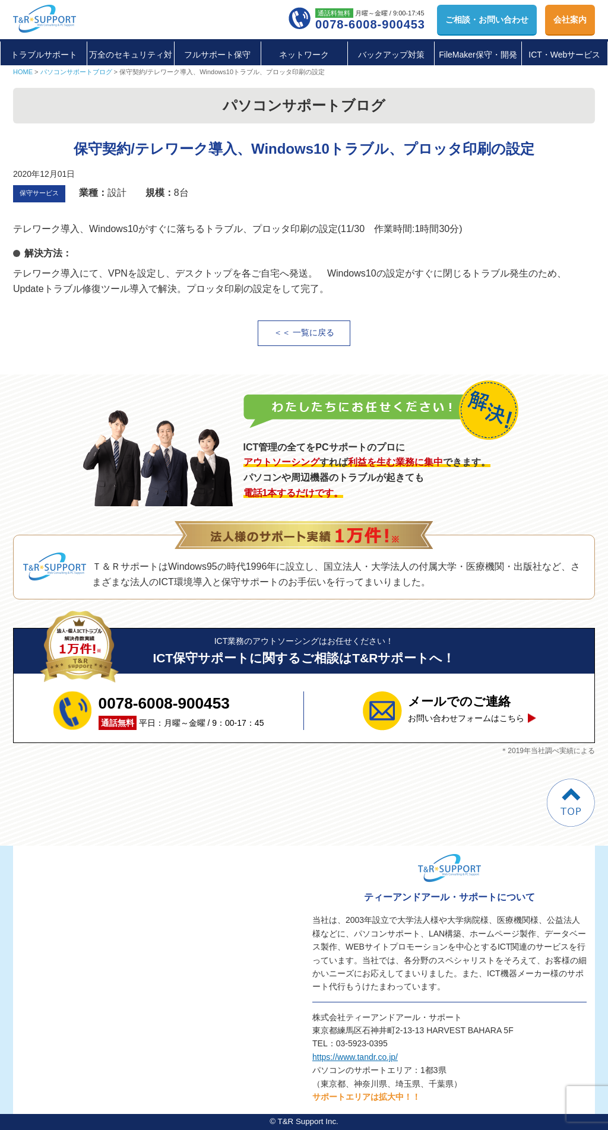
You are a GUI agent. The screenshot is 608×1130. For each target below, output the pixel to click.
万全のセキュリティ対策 (130, 67)
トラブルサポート (44, 54)
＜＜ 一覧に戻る (304, 332)
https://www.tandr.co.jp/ (355, 1057)
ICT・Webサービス (564, 54)
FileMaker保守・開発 (478, 54)
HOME (23, 71)
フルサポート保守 (217, 54)
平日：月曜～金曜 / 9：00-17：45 (181, 710)
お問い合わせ (486, 19)
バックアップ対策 (391, 54)
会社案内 (570, 19)
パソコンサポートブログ (76, 71)
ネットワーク (304, 54)
